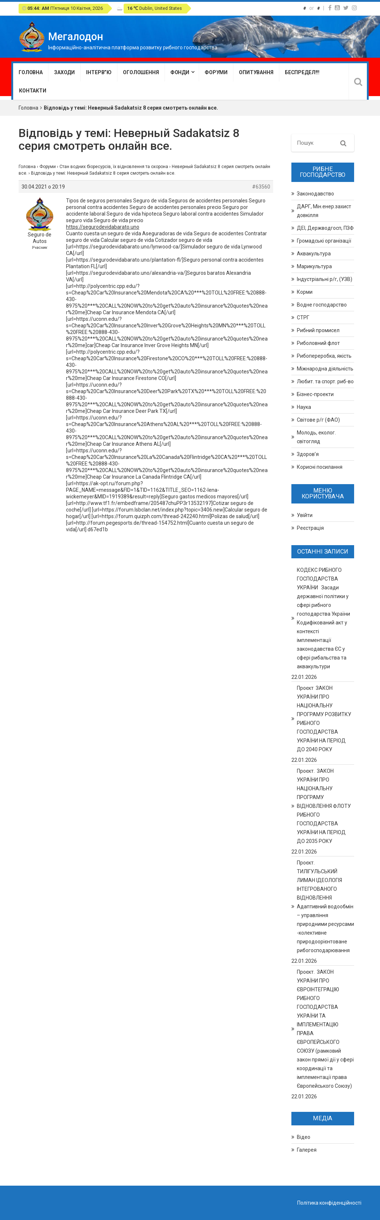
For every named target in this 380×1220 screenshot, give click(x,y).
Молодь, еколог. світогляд (316, 437)
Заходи (64, 72)
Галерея (307, 1150)
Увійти (305, 515)
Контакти (32, 91)
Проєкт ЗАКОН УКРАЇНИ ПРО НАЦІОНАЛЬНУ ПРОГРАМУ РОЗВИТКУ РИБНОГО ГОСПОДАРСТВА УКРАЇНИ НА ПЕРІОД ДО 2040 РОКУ (324, 718)
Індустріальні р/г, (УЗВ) (324, 279)
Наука (304, 407)
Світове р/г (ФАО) (318, 420)
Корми (305, 292)
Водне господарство (322, 305)
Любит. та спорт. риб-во (325, 381)
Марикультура (314, 266)
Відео (303, 1137)
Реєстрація (310, 528)
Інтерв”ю (99, 72)
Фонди (179, 72)
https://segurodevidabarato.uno (102, 227)
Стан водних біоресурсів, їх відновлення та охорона (113, 166)
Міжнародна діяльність (325, 369)
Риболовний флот (318, 343)
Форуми (216, 72)
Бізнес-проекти (315, 394)
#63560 (261, 187)
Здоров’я (308, 454)
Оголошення (141, 72)
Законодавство (315, 194)
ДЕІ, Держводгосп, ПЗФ (325, 228)
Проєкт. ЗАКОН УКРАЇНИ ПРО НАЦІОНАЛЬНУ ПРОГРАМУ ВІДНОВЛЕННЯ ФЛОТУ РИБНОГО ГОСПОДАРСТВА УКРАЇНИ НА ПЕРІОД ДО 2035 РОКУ (324, 806)
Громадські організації (324, 241)
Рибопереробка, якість (324, 356)
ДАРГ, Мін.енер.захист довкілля (324, 211)
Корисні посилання (319, 467)
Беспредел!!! (302, 72)
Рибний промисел (318, 330)
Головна (31, 72)
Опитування (256, 72)
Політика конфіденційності (329, 1203)
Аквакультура (314, 253)
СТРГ (303, 317)
